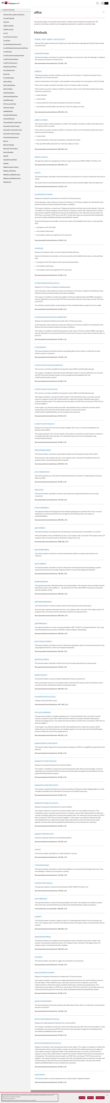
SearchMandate (8, 152)
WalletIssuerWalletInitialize (12, 178)
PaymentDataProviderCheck (12, 122)
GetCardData (7, 81)
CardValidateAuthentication (12, 44)
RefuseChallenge (8, 145)
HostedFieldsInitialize (10, 115)
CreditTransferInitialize (10, 59)
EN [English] (106, 3)
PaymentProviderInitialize (11, 134)
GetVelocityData (8, 107)
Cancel (5, 33)
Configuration (100, 1097)
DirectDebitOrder (9, 70)
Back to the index (9, 10)
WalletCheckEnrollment (10, 167)
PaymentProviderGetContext (12, 130)
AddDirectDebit (8, 26)
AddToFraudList (8, 29)
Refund (5, 141)
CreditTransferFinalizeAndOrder (13, 55)
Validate (6, 163)
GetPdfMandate (8, 100)
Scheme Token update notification (14, 14)
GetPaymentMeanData (10, 96)
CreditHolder (7, 52)
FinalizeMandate (8, 78)
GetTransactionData (9, 104)
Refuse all (90, 1097)
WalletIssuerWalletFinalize (11, 175)
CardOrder (6, 40)
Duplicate (6, 74)
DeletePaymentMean (10, 67)
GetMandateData (8, 93)
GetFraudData (7, 89)
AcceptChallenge (8, 18)
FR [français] (103, 3)
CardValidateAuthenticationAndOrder (15, 48)
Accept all (82, 1097)
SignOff (5, 156)
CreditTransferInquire (10, 63)
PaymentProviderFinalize (11, 126)
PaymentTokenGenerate (10, 137)
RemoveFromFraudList (10, 148)
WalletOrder (7, 182)
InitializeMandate (8, 119)
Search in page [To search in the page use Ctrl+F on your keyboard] (103, 12)
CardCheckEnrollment (10, 37)
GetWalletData (8, 111)
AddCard (6, 22)
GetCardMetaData (9, 85)
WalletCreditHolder (9, 171)
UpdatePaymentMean (10, 160)
